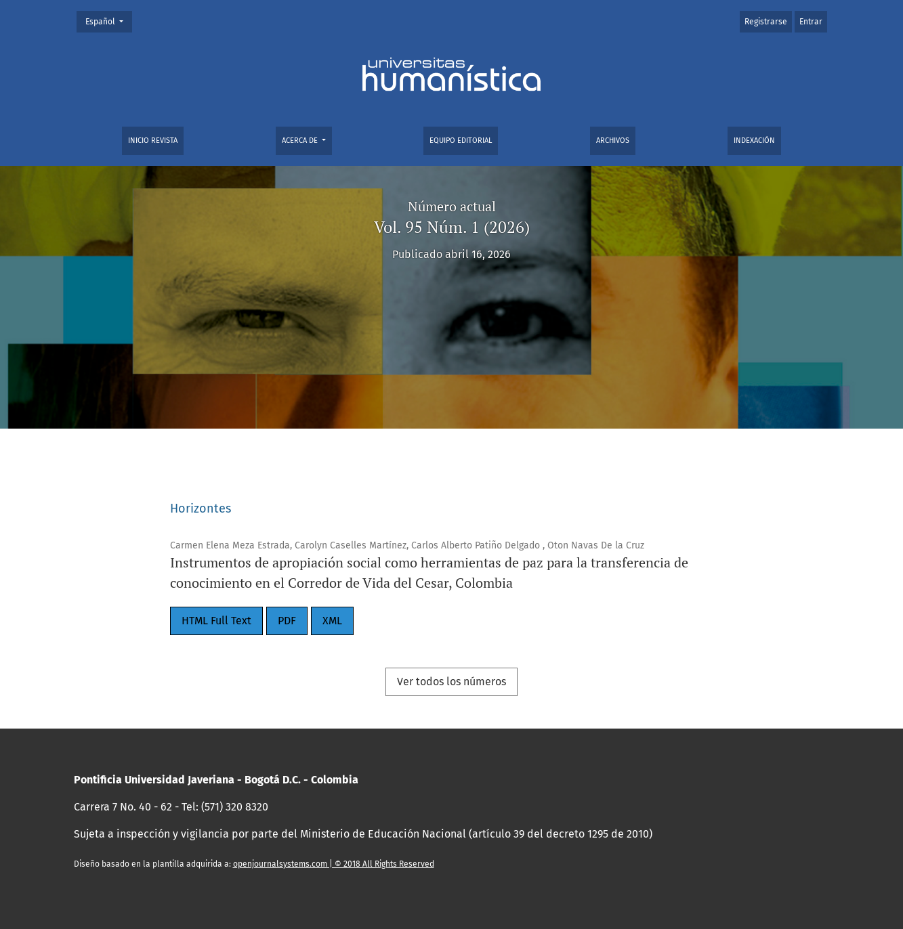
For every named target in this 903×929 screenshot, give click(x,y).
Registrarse (765, 21)
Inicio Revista (152, 140)
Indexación (754, 140)
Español (108, 20)
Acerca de (301, 140)
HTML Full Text (216, 620)
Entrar (810, 21)
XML (332, 620)
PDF (287, 620)
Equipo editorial (460, 140)
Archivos (612, 140)
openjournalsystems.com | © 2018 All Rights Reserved (333, 864)
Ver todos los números (451, 681)
